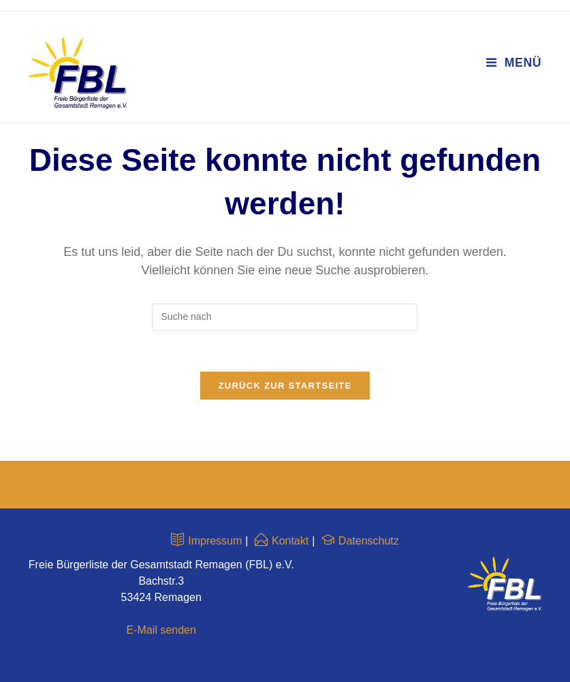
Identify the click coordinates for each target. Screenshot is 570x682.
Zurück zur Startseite (284, 385)
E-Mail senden (161, 630)
